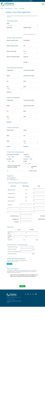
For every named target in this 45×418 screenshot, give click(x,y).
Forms (16, 8)
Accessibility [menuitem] (9, 299)
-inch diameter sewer (34, 167)
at (7, 170)
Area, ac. (19, 229)
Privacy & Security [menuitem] (17, 297)
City (24, 45)
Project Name (9, 27)
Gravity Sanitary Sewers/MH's (13, 154)
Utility (8, 23)
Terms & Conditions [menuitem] (10, 297)
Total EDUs (16, 221)
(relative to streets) (33, 170)
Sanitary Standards (18, 271)
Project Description (27, 27)
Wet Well (25, 161)
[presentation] (17, 281)
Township (25, 62)
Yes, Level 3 (25, 159)
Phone (24, 81)
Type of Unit (13, 186)
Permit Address (26, 40)
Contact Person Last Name (28, 75)
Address (8, 75)
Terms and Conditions (31, 270)
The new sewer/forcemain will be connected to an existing (13, 166)
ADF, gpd (31, 229)
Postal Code (25, 56)
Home (2, 8)
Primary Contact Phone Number (13, 56)
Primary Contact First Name (12, 40)
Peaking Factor (16, 219)
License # (8, 146)
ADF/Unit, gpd (25, 186)
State (24, 51)
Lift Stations (25, 154)
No (13, 156)
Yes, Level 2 (27, 156)
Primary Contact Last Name (12, 45)
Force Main (9, 159)
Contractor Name (10, 130)
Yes (9, 156)
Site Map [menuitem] (13, 299)
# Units (38, 186)
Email (24, 86)
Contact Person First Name (28, 70)
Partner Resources (9, 8)
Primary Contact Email (11, 51)
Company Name (10, 70)
